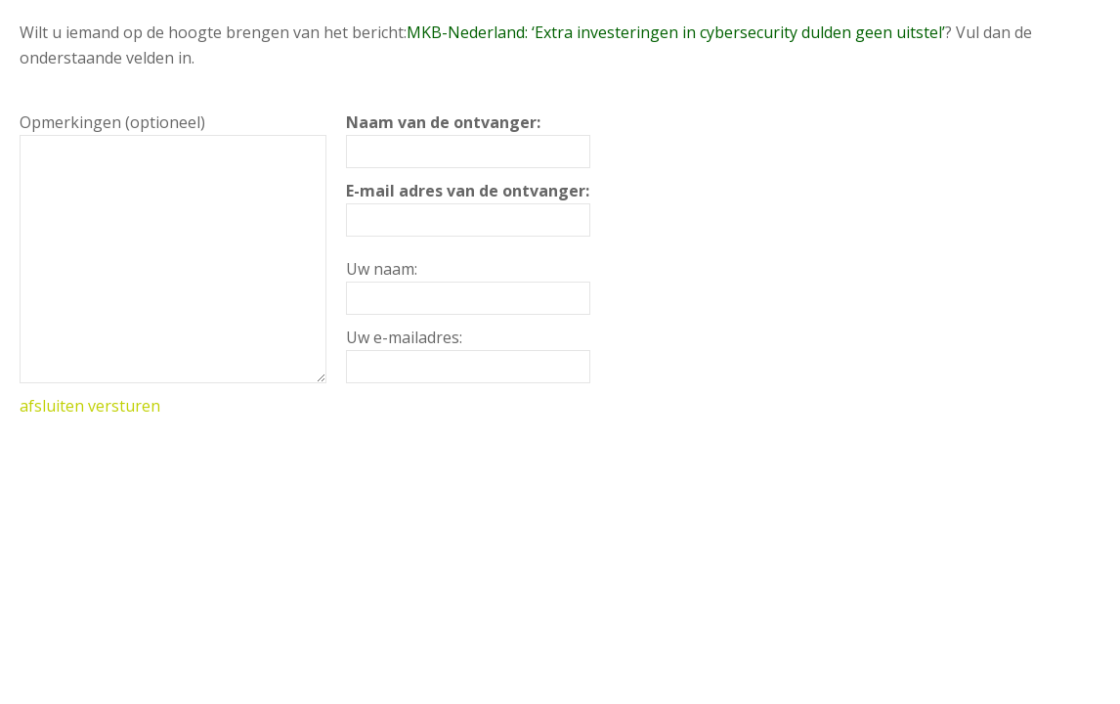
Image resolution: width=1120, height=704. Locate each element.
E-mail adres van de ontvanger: (467, 190)
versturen (124, 406)
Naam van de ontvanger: (443, 122)
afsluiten (52, 406)
